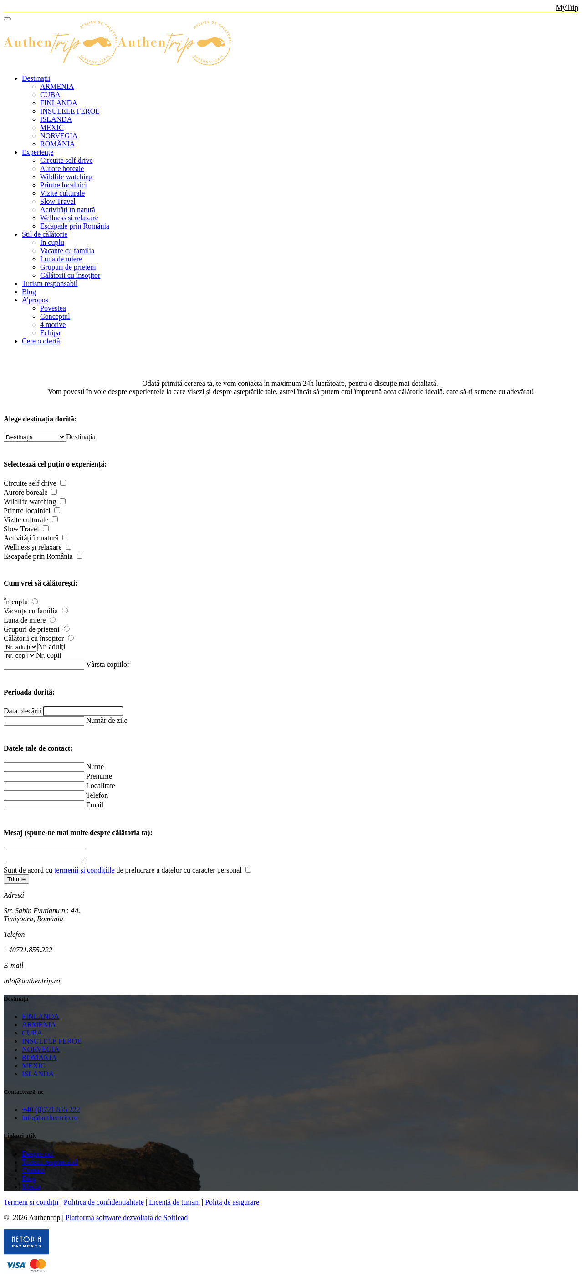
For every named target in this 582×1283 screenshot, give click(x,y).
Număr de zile (107, 720)
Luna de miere (61, 259)
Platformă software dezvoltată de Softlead (127, 1220)
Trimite (16, 881)
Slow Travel (58, 201)
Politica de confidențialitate (104, 1205)
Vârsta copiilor (108, 664)
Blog (29, 292)
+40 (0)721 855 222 (51, 1112)
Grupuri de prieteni (68, 267)
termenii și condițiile (84, 873)
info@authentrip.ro (50, 1120)
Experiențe (37, 152)
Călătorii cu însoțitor (70, 275)
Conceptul (55, 316)
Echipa (50, 333)
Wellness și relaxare (69, 218)
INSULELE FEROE (70, 111)
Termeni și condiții (31, 1205)
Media (31, 1189)
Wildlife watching (66, 177)
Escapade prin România (74, 226)
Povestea (53, 308)
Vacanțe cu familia (67, 251)
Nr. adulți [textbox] (51, 646)
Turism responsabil (50, 283)
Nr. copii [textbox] (48, 655)
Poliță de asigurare (232, 1205)
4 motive (53, 324)
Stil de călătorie (44, 234)
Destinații (36, 78)
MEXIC (52, 127)
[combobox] (81, 437)
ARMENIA (57, 86)
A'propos (35, 300)
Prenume (99, 776)
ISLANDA (56, 119)
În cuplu (52, 242)
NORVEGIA (58, 136)
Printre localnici (63, 185)
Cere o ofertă (41, 341)
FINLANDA (58, 103)
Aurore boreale (62, 168)
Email (94, 805)
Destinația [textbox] (81, 437)
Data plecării (22, 711)
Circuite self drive (66, 160)
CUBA (50, 95)
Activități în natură (67, 209)
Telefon (97, 795)
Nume (95, 766)
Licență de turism (174, 1205)
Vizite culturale (62, 193)
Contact (33, 1173)
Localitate (100, 786)
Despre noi (38, 1156)
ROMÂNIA (57, 144)
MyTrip (567, 7)
